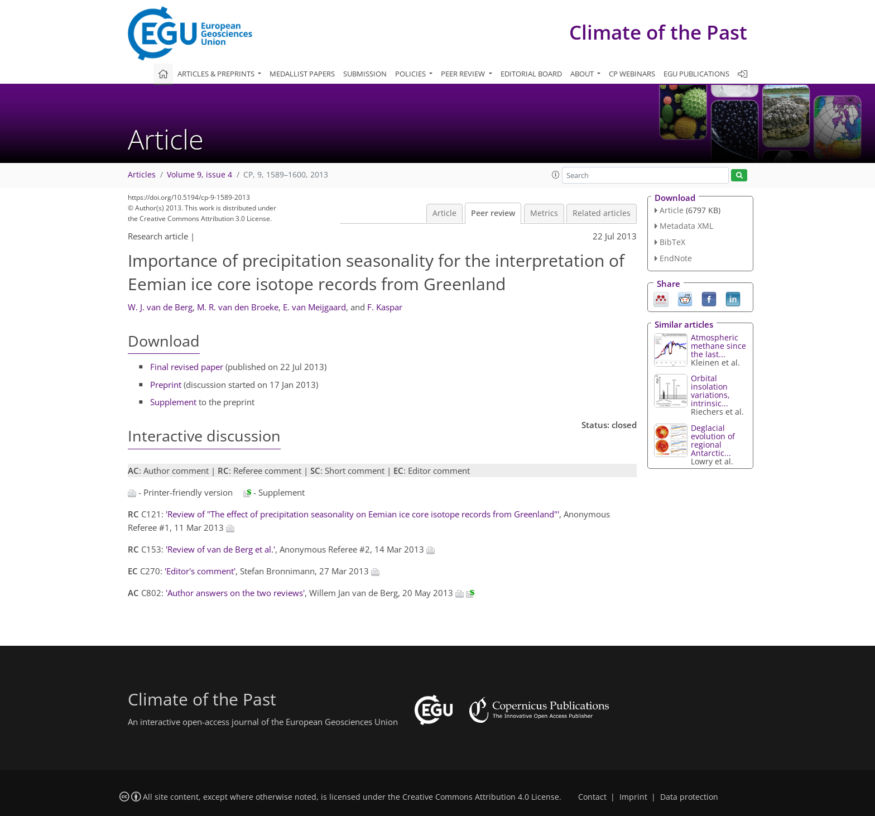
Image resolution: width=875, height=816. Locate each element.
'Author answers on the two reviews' (235, 592)
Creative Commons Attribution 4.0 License (480, 797)
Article (444, 213)
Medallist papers (302, 74)
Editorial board (531, 74)
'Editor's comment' (200, 571)
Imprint (633, 797)
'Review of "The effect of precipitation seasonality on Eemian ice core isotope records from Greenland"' (362, 514)
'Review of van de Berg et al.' (220, 549)
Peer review (493, 213)
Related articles (602, 213)
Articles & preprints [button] (216, 74)
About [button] (582, 74)
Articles (142, 175)
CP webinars (632, 74)
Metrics (544, 213)
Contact (592, 797)
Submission (365, 74)
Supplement (173, 401)
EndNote (676, 258)
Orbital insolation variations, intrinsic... (710, 391)
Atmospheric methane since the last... (718, 345)
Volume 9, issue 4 (199, 175)
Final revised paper (186, 366)
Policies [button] (411, 74)
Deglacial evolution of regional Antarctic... (713, 440)
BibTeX (672, 242)
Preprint (165, 384)
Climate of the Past (658, 32)
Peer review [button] (464, 74)
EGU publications (696, 74)
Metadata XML (686, 225)
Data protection (689, 797)
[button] (556, 175)
